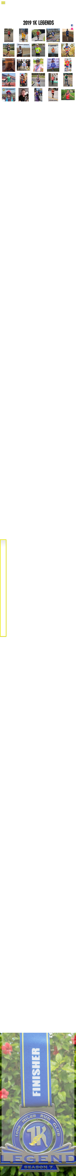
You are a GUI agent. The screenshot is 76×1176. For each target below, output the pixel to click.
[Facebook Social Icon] (72, 25)
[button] (3, 2)
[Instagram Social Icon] (72, 29)
